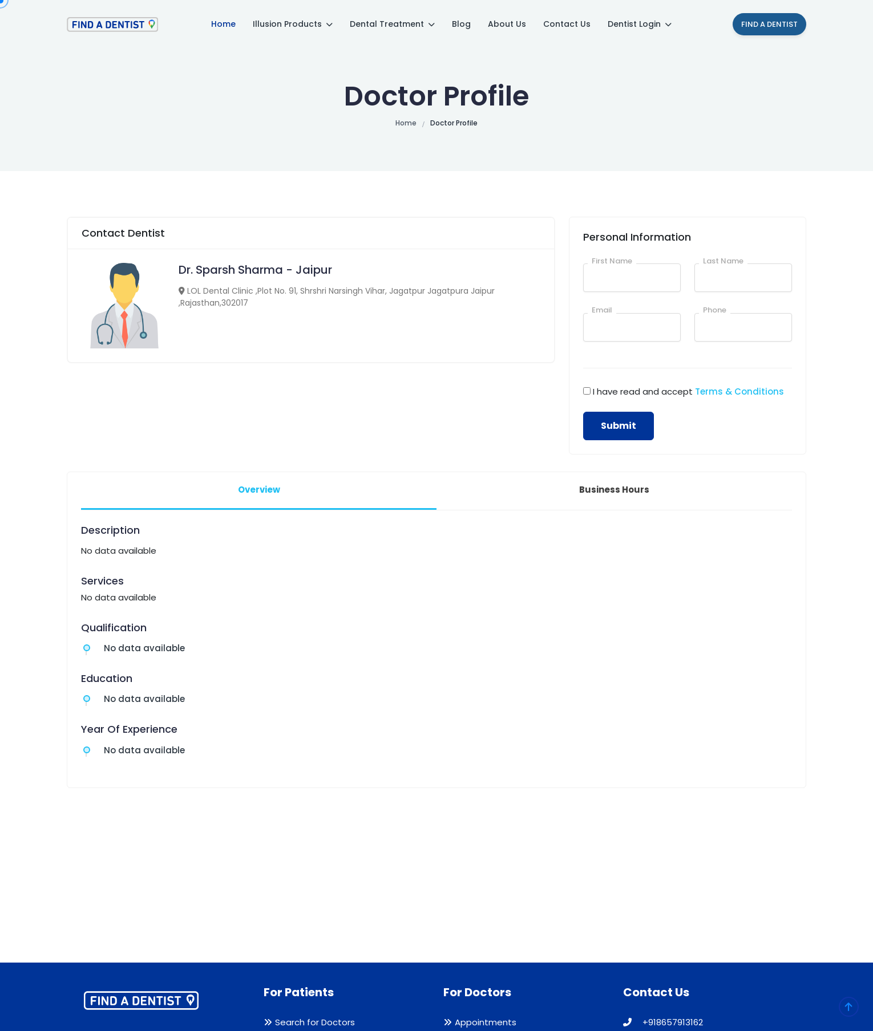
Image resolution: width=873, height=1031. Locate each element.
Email (602, 310)
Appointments (485, 1022)
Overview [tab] (259, 490)
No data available (144, 648)
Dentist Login (640, 24)
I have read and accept (688, 391)
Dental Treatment (392, 24)
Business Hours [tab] (614, 490)
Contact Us (567, 24)
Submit (618, 425)
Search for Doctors (315, 1022)
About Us (507, 24)
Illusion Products (293, 24)
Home (223, 24)
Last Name (723, 260)
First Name (612, 260)
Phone (714, 310)
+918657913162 (663, 1022)
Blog (461, 24)
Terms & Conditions (739, 391)
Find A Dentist (769, 24)
